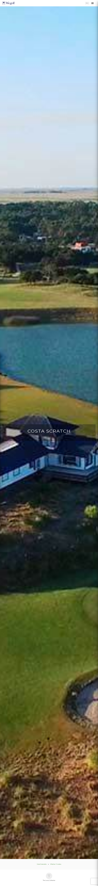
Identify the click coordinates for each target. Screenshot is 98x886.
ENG (87, 3)
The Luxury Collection (49, 877)
